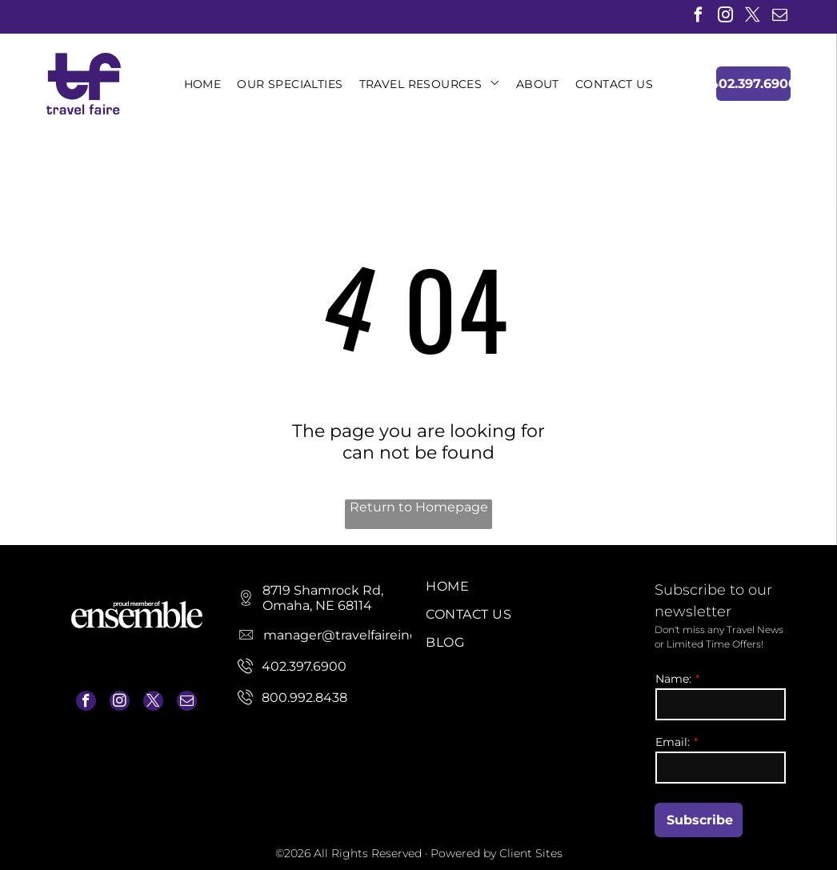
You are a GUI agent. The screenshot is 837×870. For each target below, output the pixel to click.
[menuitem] (203, 84)
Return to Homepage (419, 507)
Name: (673, 679)
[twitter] (752, 16)
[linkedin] (807, 16)
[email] (779, 16)
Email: (672, 742)
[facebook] (698, 16)
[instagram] (725, 16)
